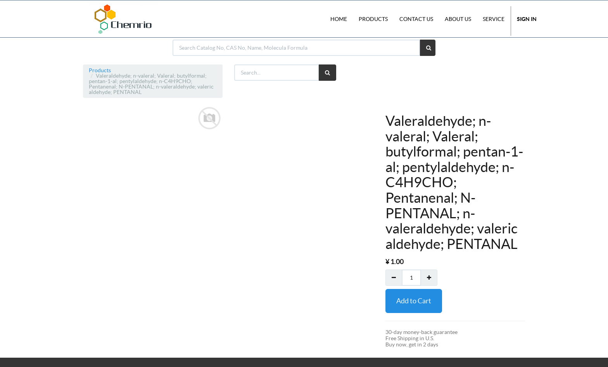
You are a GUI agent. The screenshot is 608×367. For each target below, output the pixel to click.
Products (100, 70)
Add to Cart (413, 301)
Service (493, 19)
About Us (458, 19)
